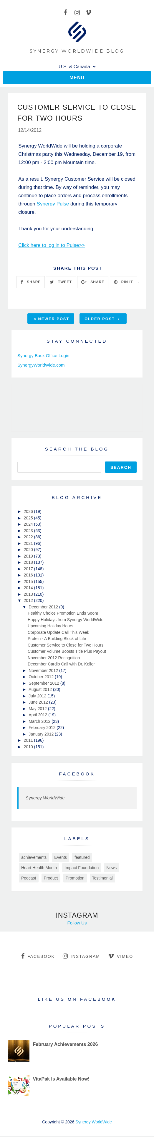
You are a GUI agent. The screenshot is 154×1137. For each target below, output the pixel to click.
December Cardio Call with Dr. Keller (61, 665)
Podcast (28, 879)
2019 (29, 557)
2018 (29, 563)
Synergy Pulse (53, 205)
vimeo (120, 957)
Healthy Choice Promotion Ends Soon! (63, 614)
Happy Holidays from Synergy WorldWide (65, 620)
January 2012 (42, 735)
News (111, 868)
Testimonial (102, 879)
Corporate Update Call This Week (58, 633)
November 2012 (44, 671)
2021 (29, 544)
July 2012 (38, 696)
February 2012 (43, 728)
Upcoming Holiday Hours (50, 626)
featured (82, 858)
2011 (29, 741)
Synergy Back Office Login (43, 356)
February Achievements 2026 (65, 1045)
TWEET (61, 283)
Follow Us (77, 923)
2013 (29, 595)
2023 (29, 531)
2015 (29, 582)
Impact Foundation (81, 868)
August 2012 (41, 690)
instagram (81, 957)
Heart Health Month (39, 868)
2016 (29, 576)
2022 (29, 537)
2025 (29, 518)
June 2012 (39, 703)
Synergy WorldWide (45, 798)
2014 (29, 588)
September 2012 (44, 684)
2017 (29, 569)
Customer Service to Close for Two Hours (65, 646)
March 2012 (40, 722)
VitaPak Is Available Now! (61, 1079)
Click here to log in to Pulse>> (51, 246)
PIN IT (123, 283)
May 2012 (38, 709)
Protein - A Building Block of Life (57, 639)
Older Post (102, 320)
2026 (29, 512)
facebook (38, 957)
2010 (29, 747)
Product (51, 879)
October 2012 (42, 677)
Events (60, 858)
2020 (29, 550)
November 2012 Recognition (54, 658)
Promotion (75, 879)
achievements (34, 858)
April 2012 (38, 715)
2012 (29, 601)
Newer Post (51, 320)
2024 (29, 525)
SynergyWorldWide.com (41, 365)
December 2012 (44, 607)
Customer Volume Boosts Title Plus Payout (67, 652)
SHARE (31, 283)
